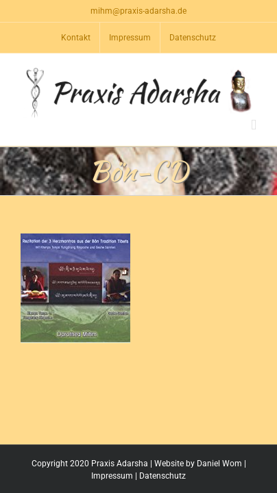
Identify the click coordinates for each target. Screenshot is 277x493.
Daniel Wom (219, 463)
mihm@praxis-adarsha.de (138, 11)
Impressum (112, 476)
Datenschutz (162, 476)
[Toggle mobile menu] (253, 125)
